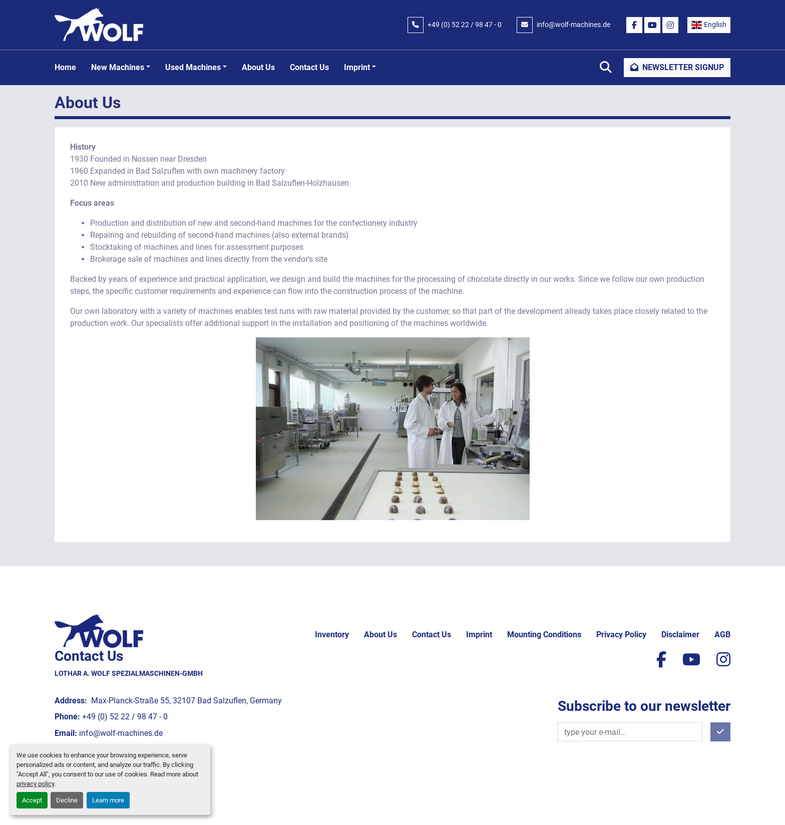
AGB (722, 634)
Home (65, 67)
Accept (32, 800)
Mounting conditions (544, 634)
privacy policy (35, 783)
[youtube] (652, 25)
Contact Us (309, 67)
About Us (258, 67)
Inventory (332, 634)
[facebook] (634, 25)
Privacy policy (621, 634)
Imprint (357, 67)
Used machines (193, 67)
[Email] (630, 731)
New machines (117, 67)
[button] (120, 68)
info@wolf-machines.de (573, 25)
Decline (67, 800)
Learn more (108, 800)
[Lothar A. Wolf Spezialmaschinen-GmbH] (99, 630)
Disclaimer (680, 634)
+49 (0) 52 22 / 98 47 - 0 (465, 25)
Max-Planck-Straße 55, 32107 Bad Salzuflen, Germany (185, 700)
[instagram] (670, 25)
